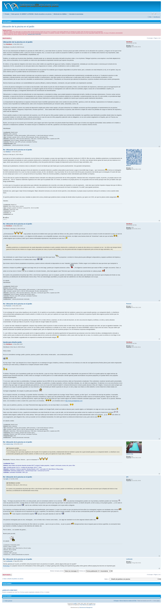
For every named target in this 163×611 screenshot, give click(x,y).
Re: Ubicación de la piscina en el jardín (17, 150)
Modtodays (6, 566)
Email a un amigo (155, 14)
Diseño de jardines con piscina (43, 14)
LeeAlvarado (9, 561)
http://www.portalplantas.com (73, 401)
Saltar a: (106, 579)
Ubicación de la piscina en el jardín (18, 26)
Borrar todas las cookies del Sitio (128, 600)
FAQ (150, 17)
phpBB (75, 603)
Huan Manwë (83, 604)
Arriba (159, 146)
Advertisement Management (85, 607)
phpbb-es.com (92, 604)
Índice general (15, 14)
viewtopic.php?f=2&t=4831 (34, 34)
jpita (7, 479)
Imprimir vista (152, 14)
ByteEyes (8, 151)
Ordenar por (89, 571)
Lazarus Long (9, 444)
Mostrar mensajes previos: (64, 571)
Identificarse (157, 17)
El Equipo (116, 600)
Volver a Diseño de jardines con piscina (13, 578)
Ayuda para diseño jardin (12, 342)
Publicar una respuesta (7, 38)
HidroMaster (9, 44)
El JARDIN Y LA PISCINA (27, 14)
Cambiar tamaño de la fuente (158, 14)
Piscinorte (8, 305)
